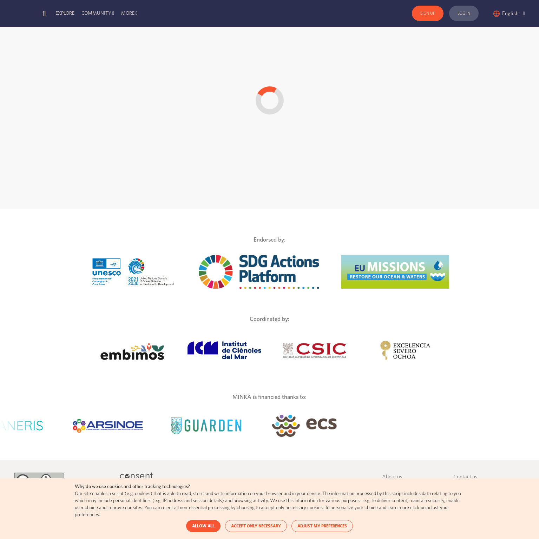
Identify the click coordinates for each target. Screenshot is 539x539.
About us (392, 477)
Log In (464, 13)
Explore (64, 13)
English (513, 13)
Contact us (465, 477)
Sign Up (427, 13)
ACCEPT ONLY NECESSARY (256, 526)
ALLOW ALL (203, 526)
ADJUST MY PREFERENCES (322, 526)
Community (96, 13)
